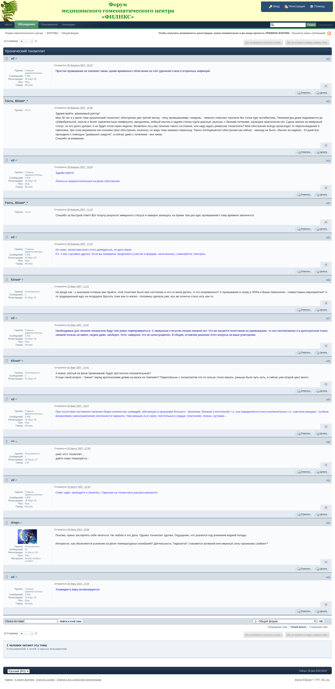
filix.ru (8, 24)
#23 (328, 160)
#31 (328, 480)
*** (13, 441)
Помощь (317, 6)
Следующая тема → (319, 627)
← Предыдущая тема (276, 627)
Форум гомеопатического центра (24, 33)
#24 (328, 203)
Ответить (303, 92)
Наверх (9, 679)
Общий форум (70, 33)
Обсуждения (26, 24)
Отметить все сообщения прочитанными (79, 679)
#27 (328, 318)
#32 (328, 523)
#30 (328, 442)
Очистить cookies (45, 679)
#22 (328, 101)
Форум (298, 679)
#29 (328, 399)
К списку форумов (25, 679)
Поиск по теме (14, 621)
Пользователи (49, 24)
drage (15, 522)
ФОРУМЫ (52, 33)
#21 (328, 59)
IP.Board (307, 679)
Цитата (321, 92)
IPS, (325, 679)
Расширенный (325, 24)
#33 (328, 577)
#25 (328, 237)
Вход (274, 6)
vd (13, 58)
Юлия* (16, 279)
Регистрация (295, 6)
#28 (328, 361)
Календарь (68, 24)
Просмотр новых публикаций (308, 33)
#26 (328, 280)
